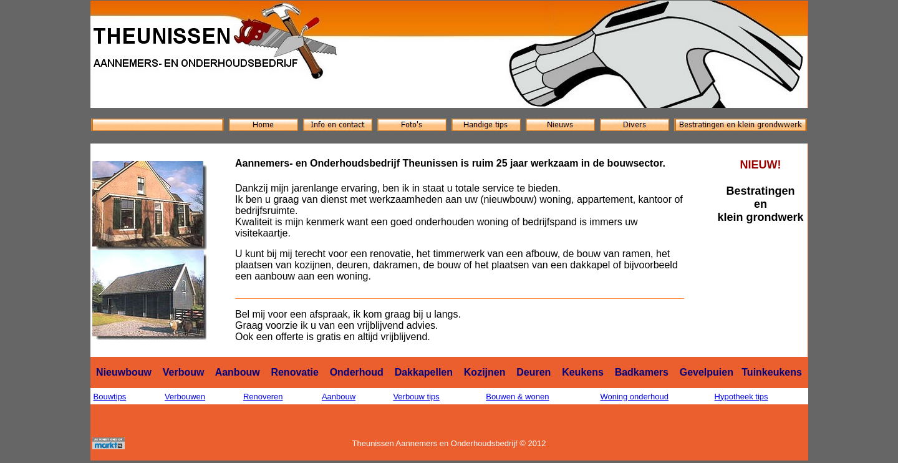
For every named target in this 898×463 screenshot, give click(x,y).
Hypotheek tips (741, 396)
